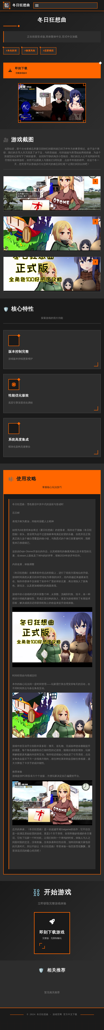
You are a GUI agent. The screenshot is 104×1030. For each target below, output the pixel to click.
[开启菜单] (65, 5)
